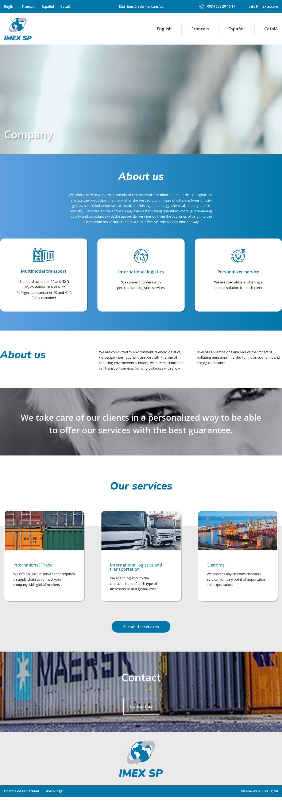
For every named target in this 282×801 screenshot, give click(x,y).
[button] (141, 631)
